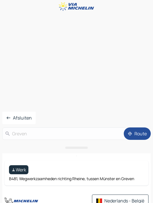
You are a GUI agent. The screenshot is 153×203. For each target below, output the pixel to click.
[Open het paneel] (76, 147)
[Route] (137, 133)
